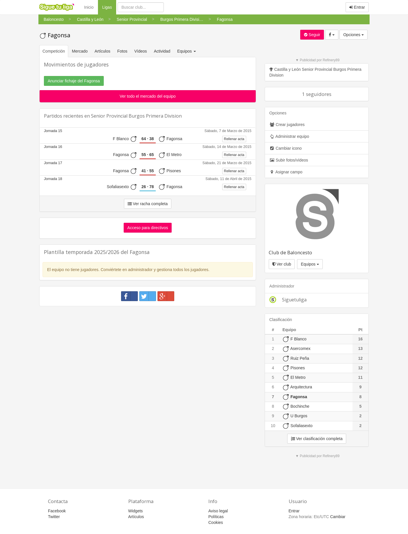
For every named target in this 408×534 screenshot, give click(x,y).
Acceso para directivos (147, 227)
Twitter (54, 516)
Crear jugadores (287, 124)
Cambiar (337, 516)
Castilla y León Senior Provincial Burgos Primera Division (315, 72)
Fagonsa (54, 35)
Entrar (357, 7)
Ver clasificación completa (317, 438)
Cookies (215, 522)
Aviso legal (218, 511)
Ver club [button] (281, 264)
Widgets (135, 511)
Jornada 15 (53, 131)
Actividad (162, 51)
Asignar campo (286, 172)
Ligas (109, 7)
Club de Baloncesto (290, 252)
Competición (53, 51)
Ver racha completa (148, 203)
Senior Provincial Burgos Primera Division (136, 116)
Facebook (57, 511)
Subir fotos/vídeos (288, 160)
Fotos (122, 51)
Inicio (89, 7)
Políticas (216, 516)
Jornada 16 (53, 147)
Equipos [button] (187, 51)
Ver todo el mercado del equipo (148, 96)
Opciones (353, 34)
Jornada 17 (53, 163)
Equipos (310, 264)
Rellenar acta (234, 139)
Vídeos (140, 51)
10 (273, 425)
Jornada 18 (53, 179)
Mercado (80, 51)
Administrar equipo (289, 136)
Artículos (102, 51)
